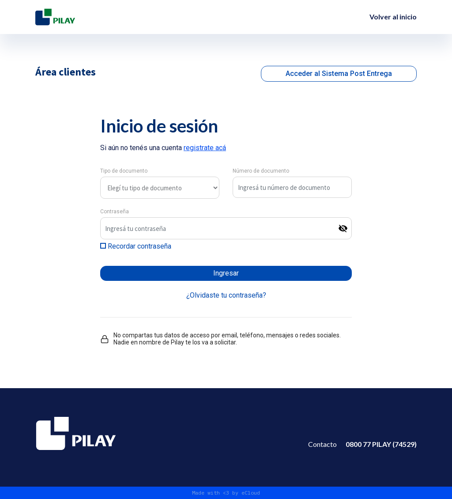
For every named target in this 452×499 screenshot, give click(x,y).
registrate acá (205, 148)
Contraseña (114, 211)
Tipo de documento (123, 171)
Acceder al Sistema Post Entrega (339, 73)
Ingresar (226, 273)
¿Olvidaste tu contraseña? (226, 295)
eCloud (250, 492)
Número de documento (261, 171)
